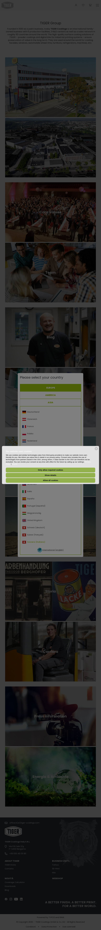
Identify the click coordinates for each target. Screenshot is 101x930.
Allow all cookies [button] (50, 480)
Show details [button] (50, 475)
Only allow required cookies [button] (50, 470)
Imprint (14, 464)
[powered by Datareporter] (96, 450)
